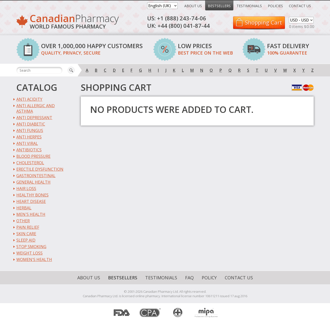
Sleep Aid (25, 240)
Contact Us (300, 5)
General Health (33, 182)
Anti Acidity (29, 99)
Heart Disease (31, 201)
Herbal (23, 208)
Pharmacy (74, 22)
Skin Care (26, 233)
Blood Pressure (33, 156)
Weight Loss (29, 253)
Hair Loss (26, 188)
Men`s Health (30, 214)
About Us (193, 5)
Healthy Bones (32, 195)
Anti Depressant (34, 117)
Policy (209, 278)
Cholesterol (30, 162)
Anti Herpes (29, 137)
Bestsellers (219, 5)
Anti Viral (27, 143)
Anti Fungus (29, 130)
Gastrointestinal (35, 175)
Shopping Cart (263, 22)
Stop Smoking (31, 246)
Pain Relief (27, 227)
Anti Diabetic (30, 124)
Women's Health (34, 259)
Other (23, 221)
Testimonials (249, 5)
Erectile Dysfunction (39, 169)
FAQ (189, 278)
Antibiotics (29, 150)
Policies (275, 5)
